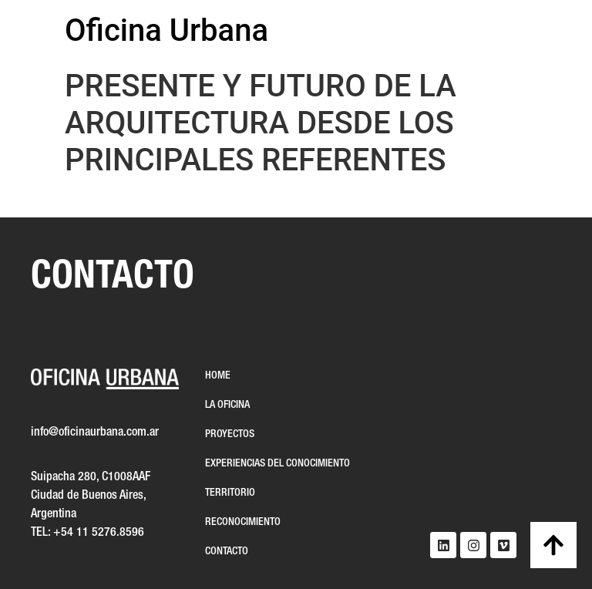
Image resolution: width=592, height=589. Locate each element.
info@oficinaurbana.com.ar (95, 432)
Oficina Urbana (166, 30)
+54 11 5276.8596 (98, 532)
